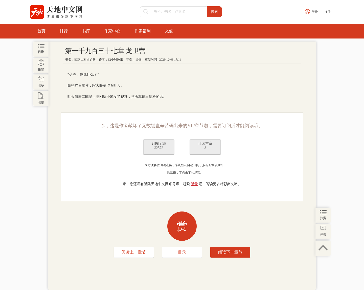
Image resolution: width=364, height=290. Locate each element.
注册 (328, 12)
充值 (169, 31)
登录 (315, 12)
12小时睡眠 (115, 59)
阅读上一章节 (134, 252)
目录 (182, 252)
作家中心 (112, 31)
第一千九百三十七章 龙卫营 (105, 50)
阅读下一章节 (230, 252)
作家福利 (142, 31)
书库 (86, 31)
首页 (41, 31)
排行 (64, 31)
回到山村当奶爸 (85, 59)
